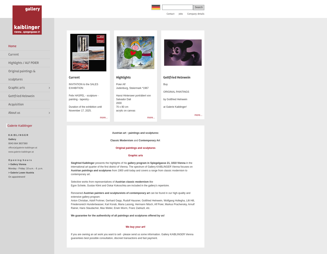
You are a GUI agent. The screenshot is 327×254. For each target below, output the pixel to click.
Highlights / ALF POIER (23, 63)
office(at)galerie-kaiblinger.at (22, 147)
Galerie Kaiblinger (19, 125)
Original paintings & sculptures (21, 75)
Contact (170, 13)
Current (13, 54)
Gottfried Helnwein (21, 96)
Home (12, 46)
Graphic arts (16, 88)
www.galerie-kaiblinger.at (21, 151)
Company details (195, 13)
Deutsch (156, 7)
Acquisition (16, 104)
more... (104, 117)
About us (14, 113)
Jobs (181, 13)
